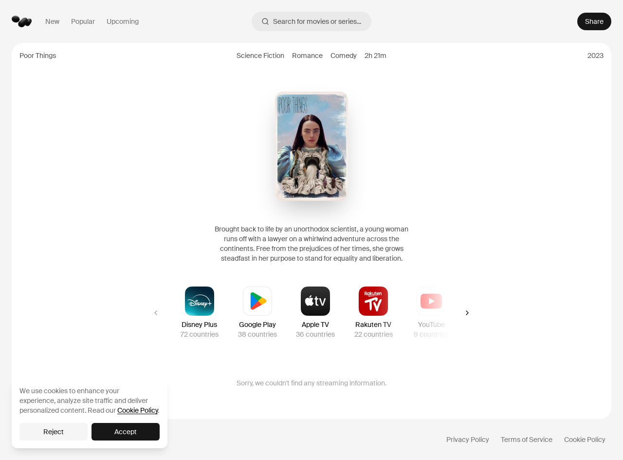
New (52, 21)
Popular (83, 21)
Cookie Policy (584, 439)
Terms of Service (526, 439)
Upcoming (123, 21)
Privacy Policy (467, 439)
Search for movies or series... (311, 21)
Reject (53, 431)
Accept (125, 431)
